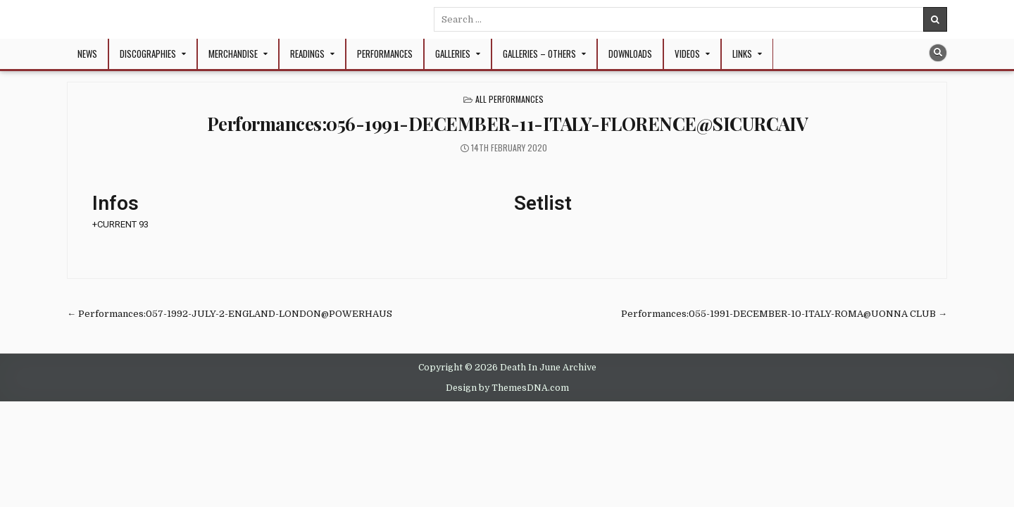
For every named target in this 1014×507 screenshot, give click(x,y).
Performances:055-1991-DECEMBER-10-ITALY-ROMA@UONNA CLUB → (784, 313)
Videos (687, 53)
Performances (385, 53)
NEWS (87, 53)
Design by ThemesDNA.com (507, 388)
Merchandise (233, 53)
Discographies (148, 53)
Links (742, 53)
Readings (307, 53)
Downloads (630, 53)
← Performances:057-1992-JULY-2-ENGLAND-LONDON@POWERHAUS (229, 313)
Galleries (452, 53)
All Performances (509, 99)
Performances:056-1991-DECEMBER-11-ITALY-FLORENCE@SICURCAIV (507, 123)
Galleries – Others (539, 53)
